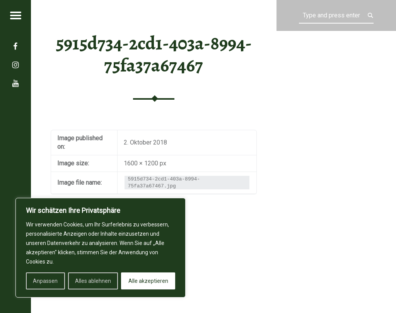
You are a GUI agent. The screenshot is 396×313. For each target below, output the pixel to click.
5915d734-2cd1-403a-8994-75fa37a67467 (154, 54)
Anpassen (45, 281)
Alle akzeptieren (148, 281)
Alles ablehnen (93, 281)
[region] (100, 248)
